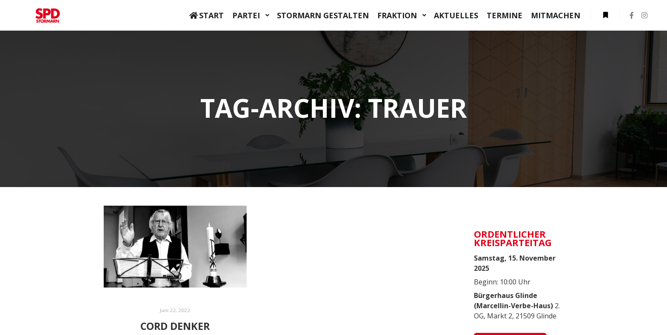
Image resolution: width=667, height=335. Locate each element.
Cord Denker (175, 326)
